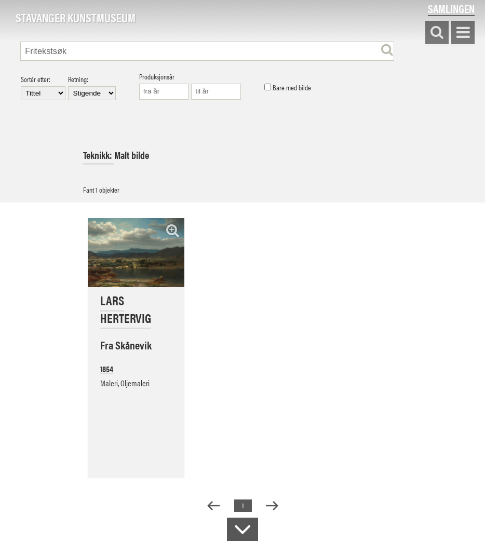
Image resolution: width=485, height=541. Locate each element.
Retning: (91, 87)
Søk (437, 33)
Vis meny (463, 33)
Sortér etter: (43, 87)
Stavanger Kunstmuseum (76, 18)
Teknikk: (98, 155)
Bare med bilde (287, 88)
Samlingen (451, 8)
